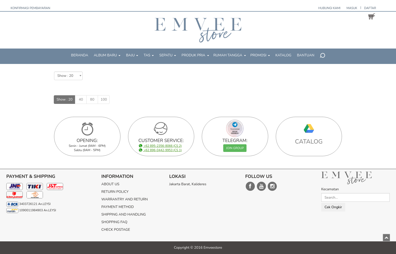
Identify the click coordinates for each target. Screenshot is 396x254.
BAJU (132, 55)
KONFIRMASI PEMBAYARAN (30, 8)
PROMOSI (260, 55)
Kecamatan (330, 189)
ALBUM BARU (107, 55)
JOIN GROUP (235, 148)
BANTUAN (305, 55)
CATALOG (309, 141)
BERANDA (79, 55)
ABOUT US (110, 184)
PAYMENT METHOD (117, 206)
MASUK (351, 8)
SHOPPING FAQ (114, 222)
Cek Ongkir (333, 207)
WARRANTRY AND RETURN (124, 199)
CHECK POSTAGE (115, 229)
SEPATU (167, 55)
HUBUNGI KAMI (329, 8)
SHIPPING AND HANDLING (123, 214)
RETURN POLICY (115, 191)
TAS (149, 55)
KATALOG (283, 55)
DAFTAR (370, 8)
